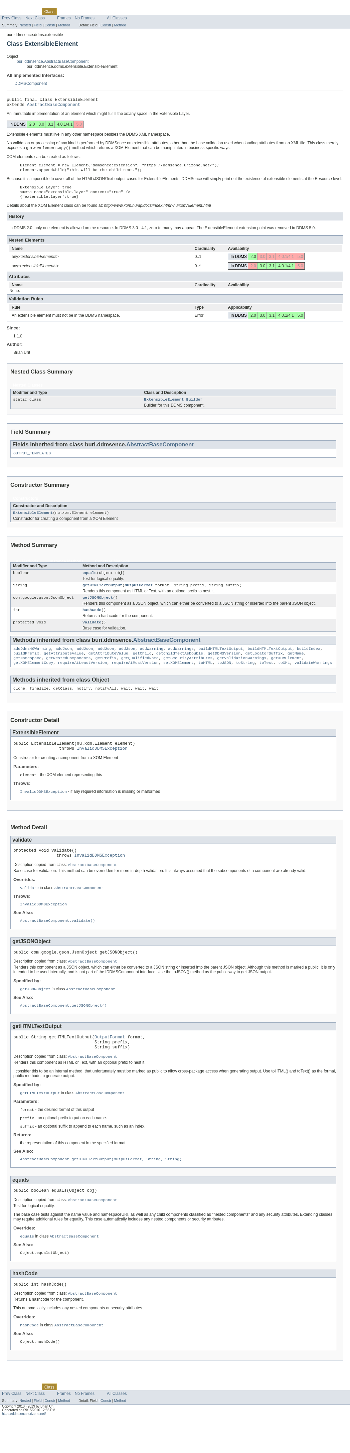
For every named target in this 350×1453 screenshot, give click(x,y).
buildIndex (308, 660)
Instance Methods (66, 569)
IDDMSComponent (30, 83)
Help (126, 11)
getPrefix (105, 671)
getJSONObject (97, 607)
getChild (142, 665)
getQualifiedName (140, 671)
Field (37, 25)
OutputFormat (139, 594)
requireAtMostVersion (135, 676)
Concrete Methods (112, 569)
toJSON (224, 676)
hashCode (91, 620)
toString (245, 676)
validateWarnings (313, 676)
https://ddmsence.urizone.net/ (24, 1447)
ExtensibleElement (33, 520)
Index (113, 11)
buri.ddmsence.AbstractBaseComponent (53, 61)
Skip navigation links (18, 5)
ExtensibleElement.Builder (173, 405)
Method (64, 25)
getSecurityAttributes (187, 671)
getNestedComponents (68, 671)
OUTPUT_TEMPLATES (32, 460)
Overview (10, 11)
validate (91, 633)
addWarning (151, 660)
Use (63, 11)
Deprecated (93, 11)
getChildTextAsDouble (179, 665)
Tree (75, 11)
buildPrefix (26, 665)
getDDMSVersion (224, 665)
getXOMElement (286, 671)
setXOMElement (178, 676)
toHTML (205, 676)
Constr (49, 25)
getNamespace (27, 671)
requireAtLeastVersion (82, 676)
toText (266, 676)
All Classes (117, 18)
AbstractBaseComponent (53, 106)
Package (30, 11)
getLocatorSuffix (264, 665)
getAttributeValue (63, 665)
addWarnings (181, 660)
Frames (64, 18)
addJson (63, 660)
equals (89, 581)
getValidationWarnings (241, 671)
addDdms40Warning (32, 660)
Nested (25, 25)
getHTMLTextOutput (102, 594)
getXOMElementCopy (33, 676)
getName (296, 665)
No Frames (85, 18)
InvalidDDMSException (102, 764)
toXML (284, 676)
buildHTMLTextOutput (220, 660)
